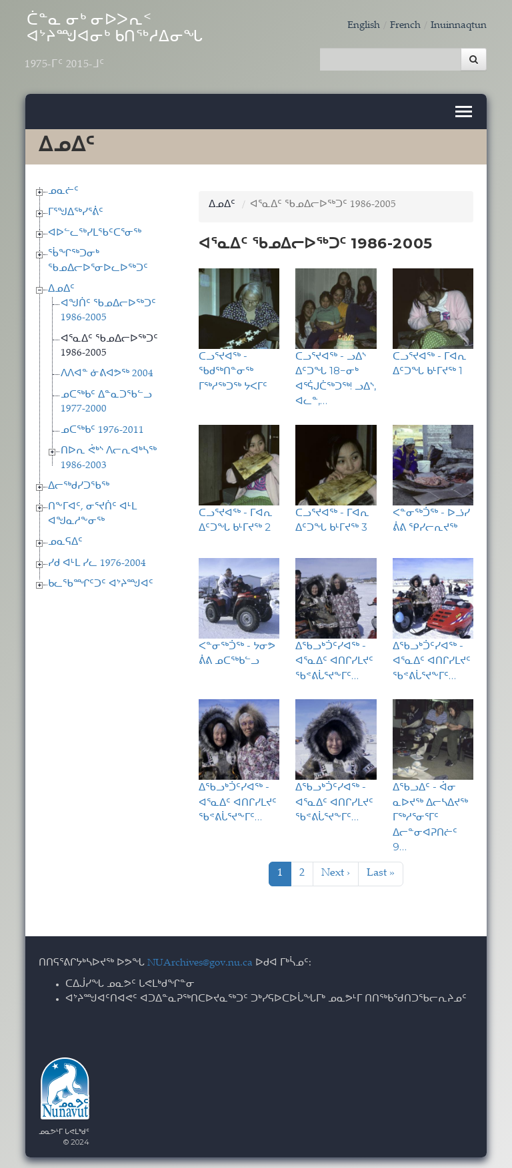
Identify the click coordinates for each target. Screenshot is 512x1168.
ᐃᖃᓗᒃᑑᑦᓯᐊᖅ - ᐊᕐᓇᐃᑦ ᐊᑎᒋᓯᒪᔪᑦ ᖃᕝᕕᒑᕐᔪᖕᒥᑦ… (334, 658)
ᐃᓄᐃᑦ (61, 287)
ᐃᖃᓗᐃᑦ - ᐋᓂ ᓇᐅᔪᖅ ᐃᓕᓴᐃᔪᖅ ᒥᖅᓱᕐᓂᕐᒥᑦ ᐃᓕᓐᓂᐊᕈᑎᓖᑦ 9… (430, 814)
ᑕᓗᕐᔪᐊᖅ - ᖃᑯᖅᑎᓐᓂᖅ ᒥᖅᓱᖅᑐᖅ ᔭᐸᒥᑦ (233, 368)
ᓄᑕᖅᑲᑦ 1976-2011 (102, 428)
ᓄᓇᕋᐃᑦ (65, 540)
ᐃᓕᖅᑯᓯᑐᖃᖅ (78, 484)
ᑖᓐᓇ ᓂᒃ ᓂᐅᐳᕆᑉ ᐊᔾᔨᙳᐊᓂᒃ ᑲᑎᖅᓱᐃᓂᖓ (125, 44)
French (405, 26)
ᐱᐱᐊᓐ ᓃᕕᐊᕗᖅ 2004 (107, 372)
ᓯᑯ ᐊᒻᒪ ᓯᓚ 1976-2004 (97, 561)
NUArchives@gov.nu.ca (200, 961)
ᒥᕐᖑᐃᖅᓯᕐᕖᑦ (75, 210)
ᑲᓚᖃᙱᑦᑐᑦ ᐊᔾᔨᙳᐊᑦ (100, 582)
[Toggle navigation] (463, 110)
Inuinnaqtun (459, 26)
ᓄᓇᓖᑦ (63, 189)
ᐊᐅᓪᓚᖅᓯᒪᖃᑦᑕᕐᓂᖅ (94, 231)
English (363, 26)
